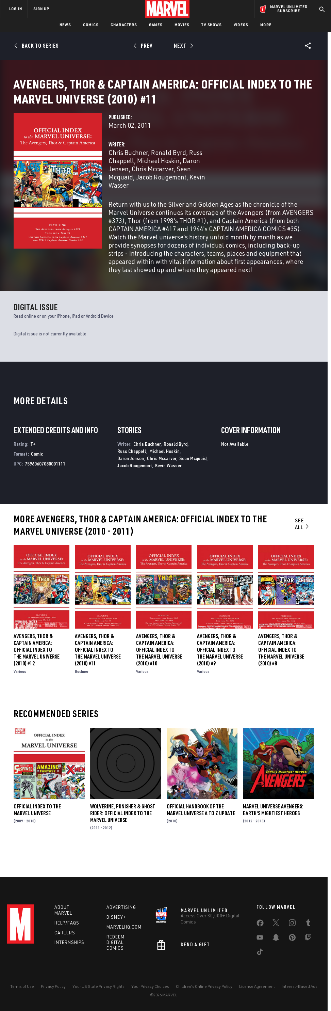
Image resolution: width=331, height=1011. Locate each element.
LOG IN (15, 8)
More (265, 24)
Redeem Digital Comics (115, 942)
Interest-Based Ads (299, 986)
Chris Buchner (128, 175)
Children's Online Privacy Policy (204, 986)
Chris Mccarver (152, 192)
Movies (182, 24)
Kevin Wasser (168, 488)
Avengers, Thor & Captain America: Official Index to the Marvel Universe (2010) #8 (281, 673)
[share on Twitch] (308, 938)
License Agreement (257, 986)
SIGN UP (41, 8)
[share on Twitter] (275, 924)
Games (155, 24)
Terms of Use (22, 986)
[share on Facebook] (260, 924)
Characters (124, 24)
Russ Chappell (131, 474)
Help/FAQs (66, 923)
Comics (90, 24)
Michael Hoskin (158, 184)
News (65, 24)
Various (20, 694)
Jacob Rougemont (161, 200)
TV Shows (211, 24)
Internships (69, 942)
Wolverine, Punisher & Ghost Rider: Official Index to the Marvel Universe (122, 836)
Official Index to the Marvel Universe (37, 833)
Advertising (121, 907)
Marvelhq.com (124, 927)
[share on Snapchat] (275, 938)
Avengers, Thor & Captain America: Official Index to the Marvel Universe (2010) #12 (37, 673)
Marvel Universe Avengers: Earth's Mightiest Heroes (273, 833)
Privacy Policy (53, 986)
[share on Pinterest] (292, 938)
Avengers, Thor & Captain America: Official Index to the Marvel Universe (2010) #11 (98, 673)
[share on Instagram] (292, 924)
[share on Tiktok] (259, 953)
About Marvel (63, 910)
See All (302, 547)
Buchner (81, 694)
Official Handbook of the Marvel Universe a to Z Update (201, 833)
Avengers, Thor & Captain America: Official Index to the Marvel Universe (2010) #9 (220, 673)
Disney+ (116, 917)
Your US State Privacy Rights (98, 986)
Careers (64, 932)
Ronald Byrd (168, 175)
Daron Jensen (130, 481)
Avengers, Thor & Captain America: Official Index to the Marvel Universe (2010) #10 (159, 673)
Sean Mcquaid (192, 481)
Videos (241, 24)
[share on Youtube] (259, 938)
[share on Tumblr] (308, 924)
